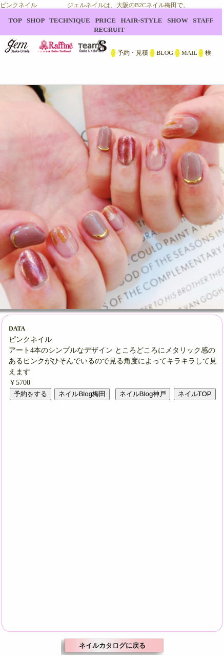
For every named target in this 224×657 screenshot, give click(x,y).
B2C (112, 41)
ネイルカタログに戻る (112, 645)
